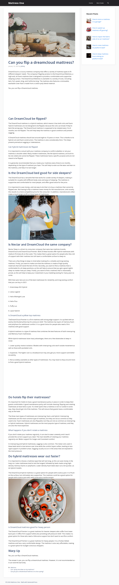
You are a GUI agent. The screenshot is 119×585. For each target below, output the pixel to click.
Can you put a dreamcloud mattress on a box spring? (27, 571)
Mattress (13, 567)
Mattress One (16, 3)
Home (91, 3)
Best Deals (100, 3)
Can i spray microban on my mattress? (22, 569)
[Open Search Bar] (108, 3)
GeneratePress (32, 582)
